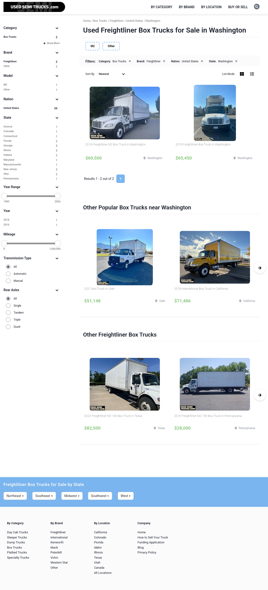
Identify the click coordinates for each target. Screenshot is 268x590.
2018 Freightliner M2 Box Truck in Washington (115, 144)
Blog (140, 547)
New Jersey (30, 169)
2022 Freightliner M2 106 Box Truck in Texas (113, 416)
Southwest (100, 496)
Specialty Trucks (18, 557)
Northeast (15, 496)
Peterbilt (56, 552)
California (100, 532)
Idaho (98, 547)
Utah (97, 562)
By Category (161, 7)
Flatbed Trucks (17, 552)
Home (141, 532)
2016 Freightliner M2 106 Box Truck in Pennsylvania (208, 416)
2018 (30, 220)
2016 (30, 225)
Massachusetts (30, 165)
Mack (54, 547)
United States (30, 108)
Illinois (30, 150)
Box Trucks (30, 37)
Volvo (54, 557)
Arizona (30, 127)
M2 (30, 85)
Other (30, 66)
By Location (211, 7)
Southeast (44, 496)
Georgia (30, 146)
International (59, 537)
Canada (99, 567)
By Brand (187, 7)
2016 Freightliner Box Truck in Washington (203, 144)
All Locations (103, 573)
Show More (51, 43)
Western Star (59, 562)
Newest (112, 74)
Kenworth (57, 542)
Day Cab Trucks (17, 532)
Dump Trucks (16, 542)
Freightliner (30, 61)
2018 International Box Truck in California (201, 288)
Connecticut (30, 136)
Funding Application (150, 542)
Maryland (30, 160)
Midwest (72, 496)
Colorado (30, 131)
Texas (98, 557)
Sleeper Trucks (17, 537)
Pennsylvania (30, 179)
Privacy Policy (146, 552)
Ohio (30, 174)
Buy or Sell (238, 7)
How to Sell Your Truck (152, 537)
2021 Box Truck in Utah (99, 288)
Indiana (30, 155)
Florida (30, 141)
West (126, 496)
